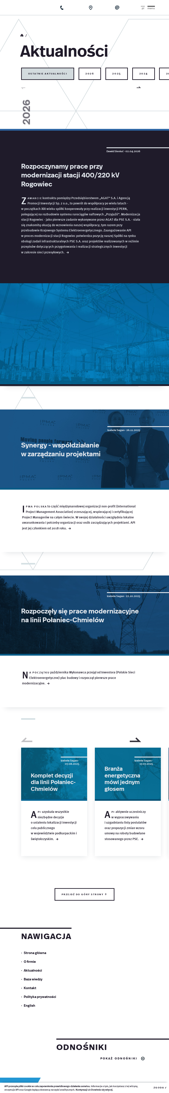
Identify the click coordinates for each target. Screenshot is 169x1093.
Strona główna (35, 1029)
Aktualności (33, 1047)
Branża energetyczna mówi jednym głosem (122, 855)
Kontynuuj (81, 1089)
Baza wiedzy (33, 1055)
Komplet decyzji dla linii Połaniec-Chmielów (53, 859)
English (29, 1082)
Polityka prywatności (40, 1073)
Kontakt (30, 1064)
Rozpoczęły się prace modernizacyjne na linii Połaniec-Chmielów (80, 692)
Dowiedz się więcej (101, 1089)
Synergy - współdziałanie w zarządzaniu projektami (61, 526)
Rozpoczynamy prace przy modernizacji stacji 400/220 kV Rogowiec (70, 175)
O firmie (30, 1038)
